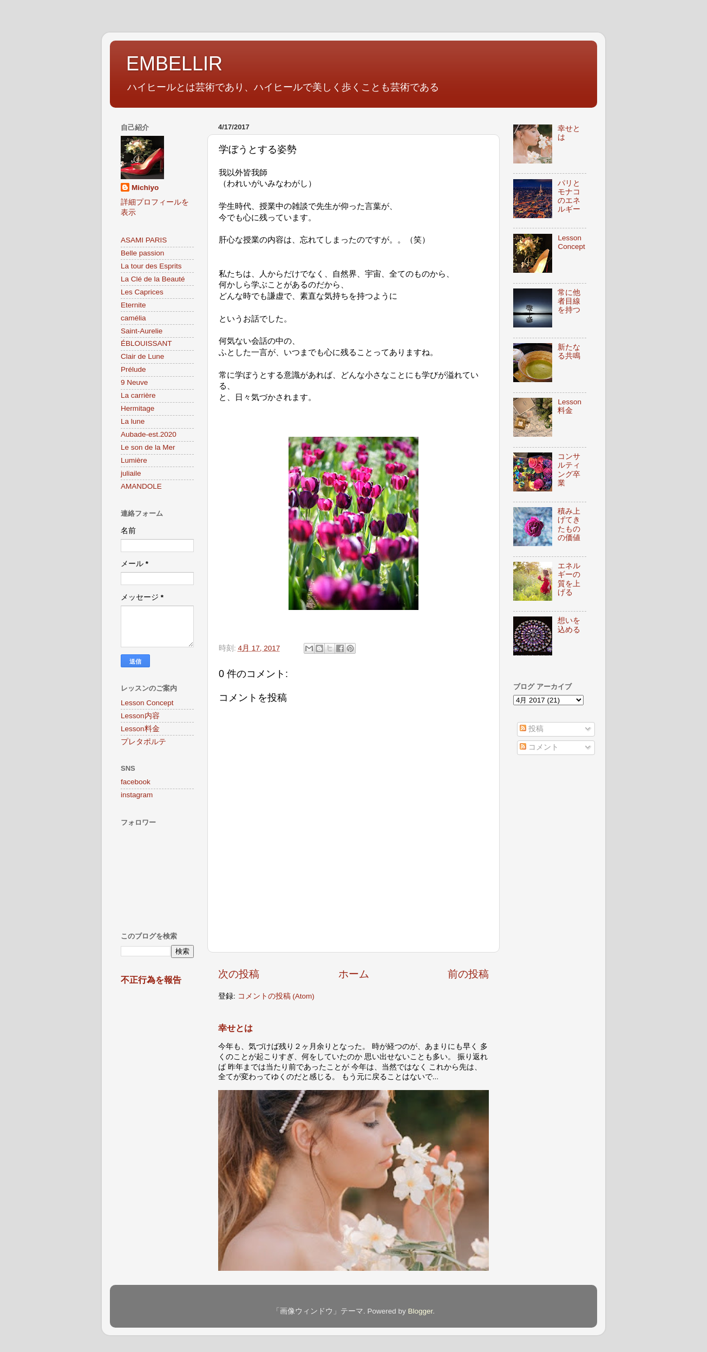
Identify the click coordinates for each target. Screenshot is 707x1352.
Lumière (134, 460)
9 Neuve (134, 382)
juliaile (131, 473)
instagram (137, 795)
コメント (539, 747)
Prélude (133, 369)
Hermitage (137, 408)
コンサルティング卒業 (569, 469)
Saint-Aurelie (141, 331)
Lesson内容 (140, 716)
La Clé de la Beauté (153, 279)
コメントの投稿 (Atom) (276, 996)
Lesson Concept (147, 703)
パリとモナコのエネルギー (569, 196)
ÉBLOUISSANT (146, 343)
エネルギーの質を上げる (569, 579)
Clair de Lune (142, 356)
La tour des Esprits (151, 266)
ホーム (353, 974)
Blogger (420, 1311)
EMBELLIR (174, 63)
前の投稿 (468, 974)
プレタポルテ (143, 742)
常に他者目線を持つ (569, 301)
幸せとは (235, 1028)
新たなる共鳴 (569, 351)
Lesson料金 (140, 729)
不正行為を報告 (151, 980)
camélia (133, 318)
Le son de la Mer (148, 447)
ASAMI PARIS (144, 240)
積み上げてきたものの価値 (569, 524)
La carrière (138, 395)
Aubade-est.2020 (148, 434)
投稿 (532, 729)
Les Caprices (142, 292)
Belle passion (142, 253)
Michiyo (145, 187)
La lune (133, 421)
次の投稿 (238, 974)
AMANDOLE (141, 486)
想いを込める (569, 624)
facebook (135, 782)
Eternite (133, 305)
